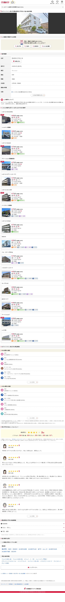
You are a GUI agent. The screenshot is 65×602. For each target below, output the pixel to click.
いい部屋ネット (4, 573)
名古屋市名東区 (23, 549)
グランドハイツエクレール (9, 561)
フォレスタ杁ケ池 (17, 559)
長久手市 (19, 46)
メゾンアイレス (22, 561)
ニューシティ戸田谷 (41, 559)
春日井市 (13, 551)
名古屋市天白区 (53, 549)
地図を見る (16, 61)
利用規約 (11, 584)
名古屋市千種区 (6, 551)
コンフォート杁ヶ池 (33, 561)
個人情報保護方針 (19, 584)
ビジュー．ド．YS (29, 559)
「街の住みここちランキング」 (17, 439)
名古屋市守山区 (32, 549)
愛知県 (3, 546)
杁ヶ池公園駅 (47, 46)
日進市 (27, 46)
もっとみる (32, 382)
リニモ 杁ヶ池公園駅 (18, 92)
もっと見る (32, 516)
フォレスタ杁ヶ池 (6, 559)
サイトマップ (4, 584)
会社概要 (26, 584)
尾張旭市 (36, 46)
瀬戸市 (39, 549)
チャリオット (57, 561)
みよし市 (45, 549)
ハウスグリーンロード (46, 561)
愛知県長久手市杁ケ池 (17, 58)
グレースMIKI (5, 563)
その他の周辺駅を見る (37, 95)
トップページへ (33, 567)
